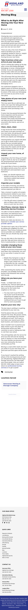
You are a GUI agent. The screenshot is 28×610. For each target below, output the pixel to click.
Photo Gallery (5, 553)
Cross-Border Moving (7, 539)
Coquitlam (21, 598)
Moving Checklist (6, 548)
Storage (4, 544)
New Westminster (8, 600)
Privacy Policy (20, 603)
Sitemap (4, 603)
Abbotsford (19, 602)
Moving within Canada (7, 537)
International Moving (7, 540)
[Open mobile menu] (25, 9)
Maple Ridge (24, 600)
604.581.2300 (7, 11)
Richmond (4, 602)
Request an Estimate (7, 533)
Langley (2, 600)
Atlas (15, 603)
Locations (4, 552)
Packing (4, 546)
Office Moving (5, 542)
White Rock (13, 602)
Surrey (8, 602)
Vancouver (11, 598)
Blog (3, 550)
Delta (26, 598)
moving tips (9, 372)
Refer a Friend (5, 557)
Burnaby (17, 598)
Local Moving (5, 535)
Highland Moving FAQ (7, 555)
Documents (10, 603)
